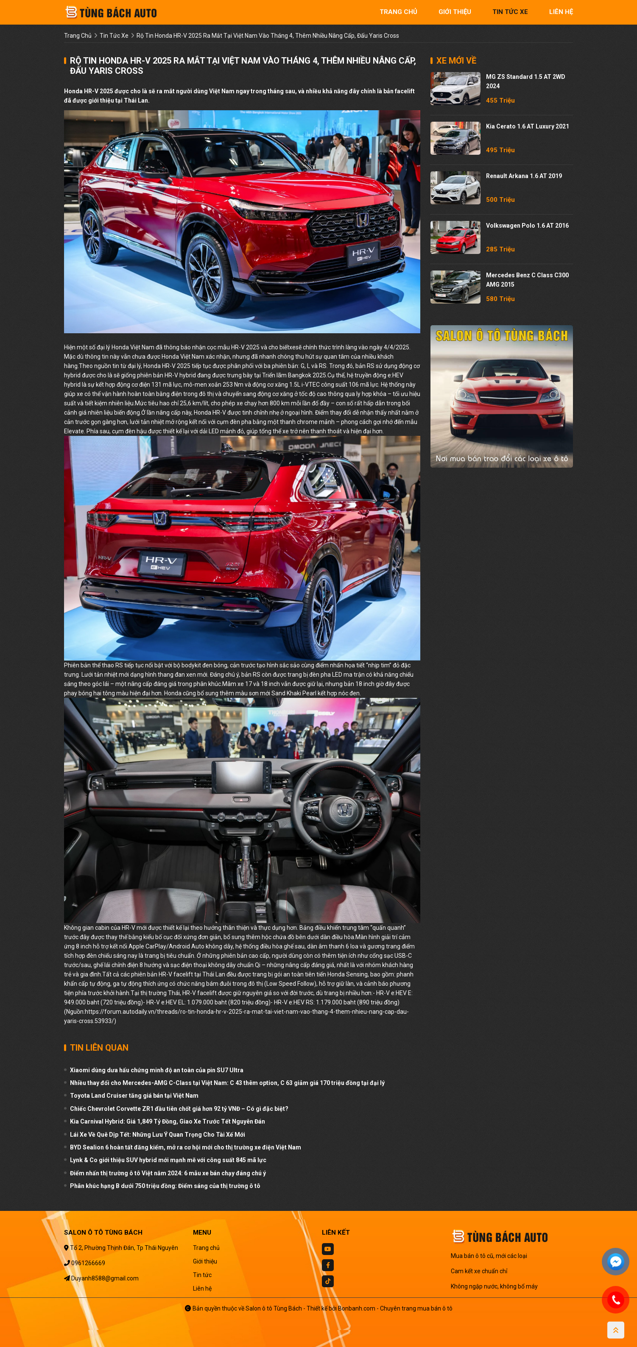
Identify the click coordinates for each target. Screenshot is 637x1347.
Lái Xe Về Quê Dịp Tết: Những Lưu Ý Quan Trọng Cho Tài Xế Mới (157, 1134)
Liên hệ (202, 1288)
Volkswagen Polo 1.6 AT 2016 (527, 225)
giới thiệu (455, 12)
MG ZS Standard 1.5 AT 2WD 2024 (525, 81)
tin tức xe (510, 12)
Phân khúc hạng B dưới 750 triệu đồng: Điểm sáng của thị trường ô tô (165, 1185)
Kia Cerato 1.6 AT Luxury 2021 (527, 126)
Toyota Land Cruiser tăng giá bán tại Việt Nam (134, 1095)
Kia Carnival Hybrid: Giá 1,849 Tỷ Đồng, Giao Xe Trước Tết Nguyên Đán (167, 1121)
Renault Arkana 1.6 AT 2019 (524, 176)
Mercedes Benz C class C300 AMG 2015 (527, 280)
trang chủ (398, 12)
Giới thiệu (205, 1261)
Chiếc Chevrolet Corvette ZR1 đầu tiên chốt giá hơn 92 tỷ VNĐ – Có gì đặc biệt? (179, 1108)
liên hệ (561, 12)
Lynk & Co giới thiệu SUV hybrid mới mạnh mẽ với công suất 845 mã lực (168, 1160)
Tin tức (202, 1275)
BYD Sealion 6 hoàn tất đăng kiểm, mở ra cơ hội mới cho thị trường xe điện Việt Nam (185, 1147)
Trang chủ (206, 1247)
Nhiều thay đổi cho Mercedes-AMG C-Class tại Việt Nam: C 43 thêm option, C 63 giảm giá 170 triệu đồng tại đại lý (227, 1082)
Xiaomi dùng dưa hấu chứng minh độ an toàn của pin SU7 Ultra (156, 1070)
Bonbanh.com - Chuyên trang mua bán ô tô (395, 1308)
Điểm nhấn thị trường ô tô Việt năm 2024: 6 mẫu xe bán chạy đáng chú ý (168, 1173)
